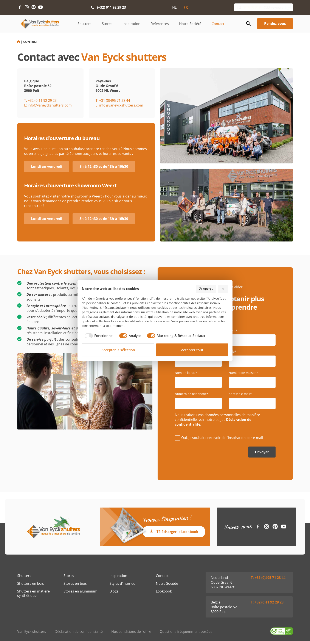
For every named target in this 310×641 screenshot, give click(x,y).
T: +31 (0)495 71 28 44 (113, 100)
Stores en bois (75, 583)
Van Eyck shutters (31, 631)
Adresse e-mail (240, 394)
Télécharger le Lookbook (177, 531)
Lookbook (164, 591)
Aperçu (206, 289)
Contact (218, 23)
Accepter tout (192, 350)
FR (186, 7)
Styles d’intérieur (123, 583)
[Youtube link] (40, 7)
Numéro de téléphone (191, 394)
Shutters (84, 23)
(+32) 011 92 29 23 (111, 7)
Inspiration (131, 23)
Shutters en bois (30, 583)
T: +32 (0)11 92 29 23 (40, 100)
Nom (233, 330)
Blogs (114, 591)
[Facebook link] (19, 7)
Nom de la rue (186, 373)
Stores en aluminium (80, 591)
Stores (107, 23)
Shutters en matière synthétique (33, 593)
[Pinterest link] (33, 7)
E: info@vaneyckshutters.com (48, 105)
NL (174, 7)
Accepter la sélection (118, 350)
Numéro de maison (243, 373)
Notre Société (190, 23)
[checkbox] (97, 335)
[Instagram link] (26, 7)
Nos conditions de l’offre (131, 631)
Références (160, 23)
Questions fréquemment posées (186, 631)
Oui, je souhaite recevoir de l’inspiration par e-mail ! (223, 437)
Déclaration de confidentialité (79, 631)
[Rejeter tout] (223, 289)
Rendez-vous (275, 23)
